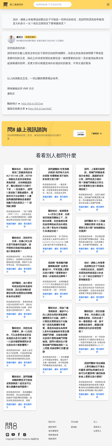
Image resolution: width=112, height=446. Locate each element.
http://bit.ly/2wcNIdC (40, 108)
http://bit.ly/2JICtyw (32, 103)
